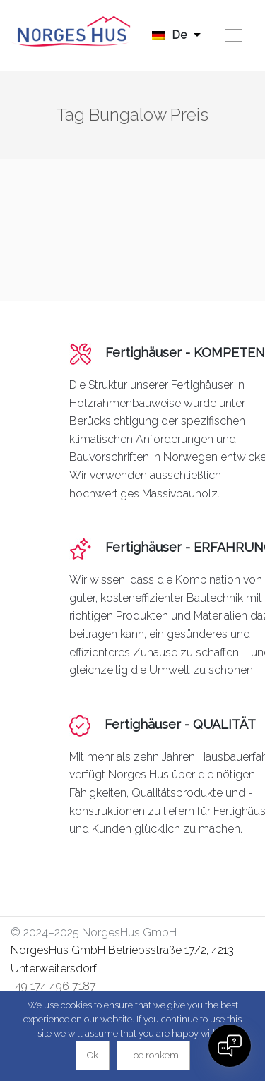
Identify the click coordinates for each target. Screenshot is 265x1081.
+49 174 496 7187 (53, 986)
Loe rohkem (153, 1055)
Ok (92, 1055)
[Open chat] (229, 1046)
